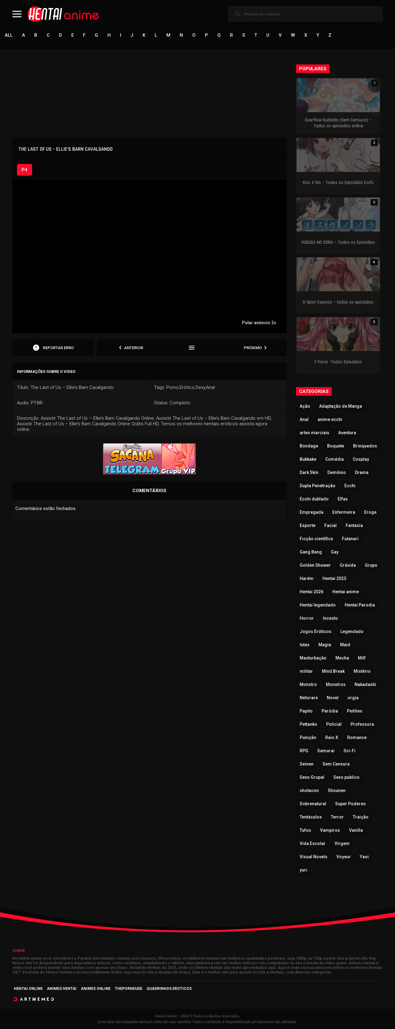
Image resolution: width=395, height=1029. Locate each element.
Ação (305, 406)
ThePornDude (128, 989)
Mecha (342, 658)
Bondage (309, 446)
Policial (334, 724)
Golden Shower (315, 565)
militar (306, 671)
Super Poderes (350, 804)
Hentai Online (28, 989)
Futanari (350, 539)
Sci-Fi (349, 751)
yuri (303, 870)
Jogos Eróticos (315, 631)
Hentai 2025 (334, 578)
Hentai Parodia (360, 605)
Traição (360, 817)
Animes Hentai (62, 989)
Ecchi (350, 486)
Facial (330, 525)
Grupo (371, 565)
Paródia (330, 711)
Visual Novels (313, 857)
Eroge (370, 512)
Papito (306, 711)
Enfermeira (343, 512)
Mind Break (333, 671)
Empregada (311, 512)
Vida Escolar (313, 843)
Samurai (326, 751)
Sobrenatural (313, 804)
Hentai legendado (318, 605)
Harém (307, 578)
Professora (362, 724)
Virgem (342, 843)
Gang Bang (311, 552)
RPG (304, 751)
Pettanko (308, 724)
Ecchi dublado (314, 499)
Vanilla (356, 830)
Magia (324, 645)
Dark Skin (309, 472)
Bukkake (308, 459)
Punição (308, 737)
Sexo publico (346, 777)
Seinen (307, 764)
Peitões (354, 711)
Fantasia (354, 525)
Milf (362, 658)
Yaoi (364, 857)
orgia (353, 698)
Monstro (308, 684)
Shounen (337, 790)
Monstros (336, 684)
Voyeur (343, 857)
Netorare (309, 698)
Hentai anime (345, 592)
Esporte (307, 525)
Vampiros (330, 830)
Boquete (335, 446)
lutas (305, 645)
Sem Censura (336, 764)
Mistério (362, 671)
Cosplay (361, 459)
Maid (345, 645)
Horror (307, 618)
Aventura (347, 433)
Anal (304, 419)
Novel (333, 698)
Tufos (305, 830)
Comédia (334, 459)
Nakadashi (365, 684)
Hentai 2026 (311, 592)
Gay (335, 552)
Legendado (352, 631)
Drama (361, 472)
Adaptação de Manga (340, 406)
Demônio (336, 472)
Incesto (330, 618)
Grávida (348, 565)
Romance (357, 737)
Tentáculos (311, 817)
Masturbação (313, 658)
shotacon (309, 790)
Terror (337, 817)
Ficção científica (316, 539)
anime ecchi (330, 419)
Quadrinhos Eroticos (169, 989)
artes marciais (314, 433)
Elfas (343, 499)
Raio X (331, 737)
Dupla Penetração (317, 486)
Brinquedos (365, 446)
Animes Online (95, 989)
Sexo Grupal (312, 777)
